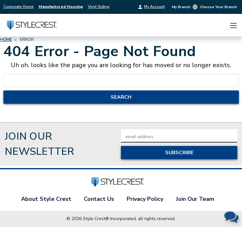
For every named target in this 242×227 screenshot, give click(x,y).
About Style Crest (46, 199)
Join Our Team (195, 199)
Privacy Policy (145, 199)
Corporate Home (18, 6)
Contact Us (99, 199)
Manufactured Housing (61, 6)
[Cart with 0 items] (221, 25)
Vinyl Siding (98, 6)
